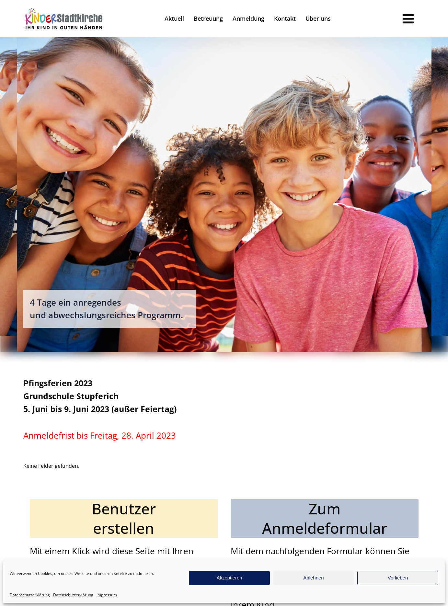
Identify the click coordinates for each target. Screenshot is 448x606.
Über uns (318, 18)
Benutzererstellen (124, 518)
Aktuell (174, 18)
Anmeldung (248, 18)
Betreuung (208, 18)
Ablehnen (313, 577)
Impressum (107, 595)
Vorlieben (398, 577)
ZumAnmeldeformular (324, 518)
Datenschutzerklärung (30, 595)
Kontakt (285, 18)
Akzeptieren (229, 577)
